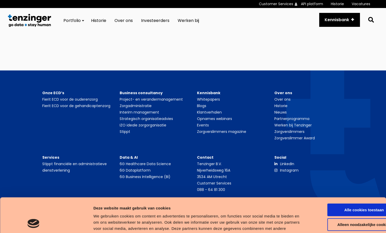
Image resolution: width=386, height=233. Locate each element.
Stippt (125, 131)
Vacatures (361, 3)
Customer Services (276, 3)
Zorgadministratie (136, 105)
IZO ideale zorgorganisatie (143, 125)
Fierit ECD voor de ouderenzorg (70, 99)
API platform (312, 3)
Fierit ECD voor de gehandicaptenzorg (76, 105)
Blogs (201, 105)
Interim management (139, 112)
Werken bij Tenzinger (293, 125)
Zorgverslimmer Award (294, 138)
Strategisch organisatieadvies (146, 118)
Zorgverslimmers (289, 131)
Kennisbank (337, 20)
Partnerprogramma (291, 118)
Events (203, 125)
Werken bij (188, 20)
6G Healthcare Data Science (145, 163)
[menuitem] (280, 4)
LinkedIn (287, 163)
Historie (337, 3)
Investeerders (155, 20)
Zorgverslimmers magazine (221, 131)
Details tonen (80, 223)
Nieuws (280, 112)
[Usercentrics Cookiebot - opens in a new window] (33, 223)
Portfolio (72, 20)
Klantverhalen (209, 112)
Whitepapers (208, 99)
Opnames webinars (214, 118)
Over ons (123, 20)
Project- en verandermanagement (151, 99)
